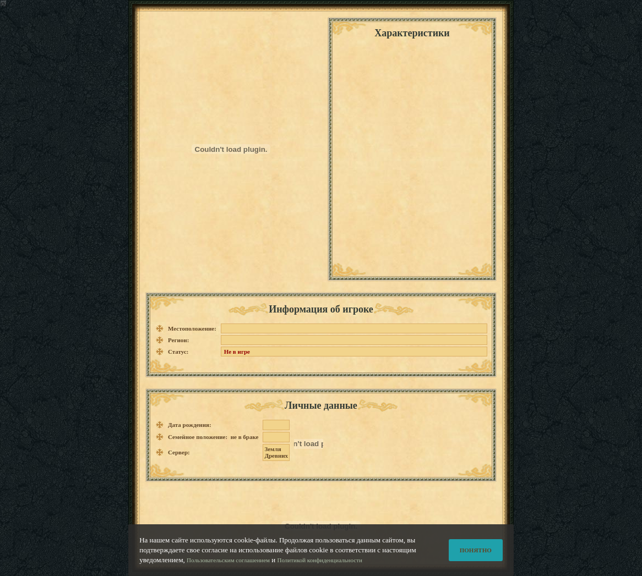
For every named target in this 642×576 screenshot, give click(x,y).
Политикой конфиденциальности (320, 560)
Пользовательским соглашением (228, 560)
